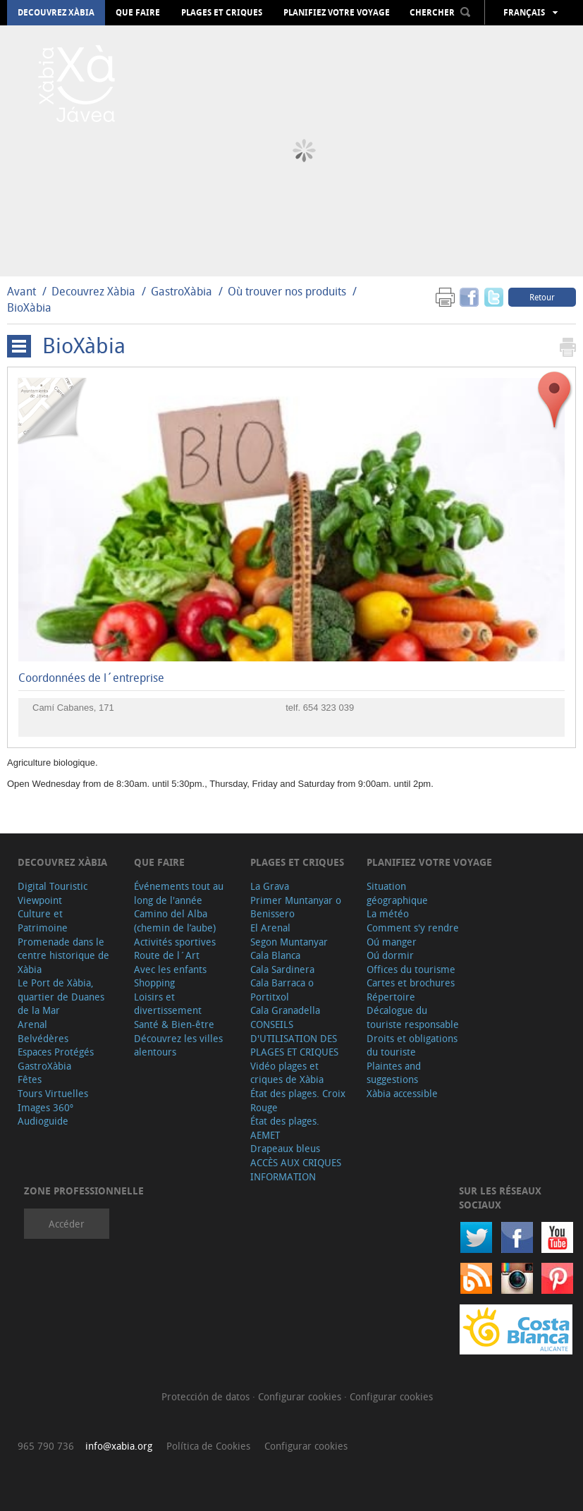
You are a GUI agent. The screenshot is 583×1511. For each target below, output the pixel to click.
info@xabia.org (118, 1445)
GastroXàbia (181, 291)
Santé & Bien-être (174, 1024)
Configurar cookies (301, 1396)
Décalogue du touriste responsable (413, 1017)
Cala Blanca (275, 955)
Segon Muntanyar (289, 941)
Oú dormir (390, 955)
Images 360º (45, 1107)
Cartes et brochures (411, 982)
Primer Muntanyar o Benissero (295, 907)
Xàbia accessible (402, 1093)
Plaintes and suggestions (394, 1073)
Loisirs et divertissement (168, 1003)
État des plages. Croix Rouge (297, 1100)
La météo (388, 913)
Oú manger (392, 941)
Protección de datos (206, 1396)
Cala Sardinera (282, 969)
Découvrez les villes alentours (178, 1045)
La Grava (269, 886)
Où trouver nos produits (287, 291)
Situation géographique (397, 893)
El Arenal (270, 927)
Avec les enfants (170, 969)
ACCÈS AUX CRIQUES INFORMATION (295, 1169)
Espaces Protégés (56, 1051)
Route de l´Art (167, 955)
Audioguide (43, 1120)
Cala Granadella (285, 1010)
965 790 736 (46, 1445)
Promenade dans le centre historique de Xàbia (63, 955)
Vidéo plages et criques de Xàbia (287, 1073)
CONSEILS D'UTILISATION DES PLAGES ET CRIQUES (294, 1037)
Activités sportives (175, 941)
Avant (21, 291)
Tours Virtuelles (53, 1093)
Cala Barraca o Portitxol (282, 989)
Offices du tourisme (411, 969)
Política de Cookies (208, 1445)
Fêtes (30, 1079)
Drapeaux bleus (285, 1148)
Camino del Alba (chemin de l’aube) (175, 920)
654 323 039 (328, 707)
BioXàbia (29, 307)
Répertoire (391, 996)
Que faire (138, 12)
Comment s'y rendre (413, 927)
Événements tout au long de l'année (178, 893)
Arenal (32, 1024)
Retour (542, 296)
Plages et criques (221, 12)
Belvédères (43, 1038)
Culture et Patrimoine (43, 920)
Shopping (154, 982)
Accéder (67, 1223)
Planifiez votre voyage (336, 12)
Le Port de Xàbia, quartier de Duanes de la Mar (61, 996)
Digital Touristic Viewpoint (52, 893)
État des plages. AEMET (284, 1128)
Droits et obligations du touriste (412, 1045)
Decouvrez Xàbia (56, 12)
